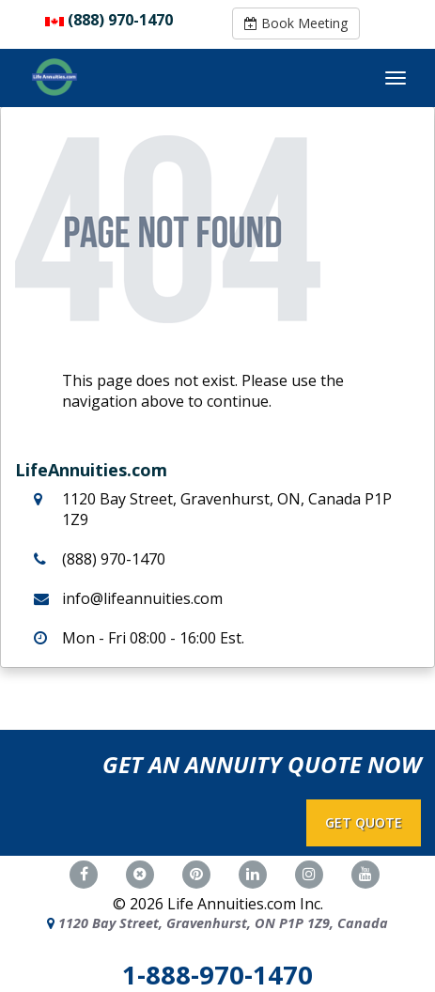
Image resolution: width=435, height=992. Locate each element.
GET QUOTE (363, 822)
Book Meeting (296, 23)
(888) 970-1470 (120, 19)
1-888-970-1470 (217, 974)
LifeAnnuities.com (91, 469)
